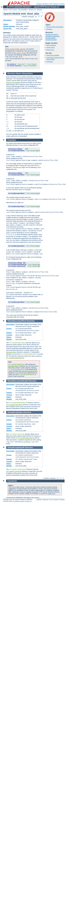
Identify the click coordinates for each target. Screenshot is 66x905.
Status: (5, 24)
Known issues (50, 47)
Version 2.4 (32, 9)
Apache (5, 9)
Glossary (56, 4)
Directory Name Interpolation (54, 27)
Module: (9, 339)
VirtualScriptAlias (51, 38)
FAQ (51, 4)
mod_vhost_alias (19, 53)
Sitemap (62, 4)
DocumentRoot (11, 352)
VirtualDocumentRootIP (52, 36)
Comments (49, 61)
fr (39, 16)
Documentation (22, 9)
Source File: (7, 28)
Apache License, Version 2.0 (23, 501)
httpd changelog (51, 45)
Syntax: (9, 328)
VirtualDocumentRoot (52, 34)
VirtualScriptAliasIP (51, 39)
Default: (9, 333)
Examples (49, 29)
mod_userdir (21, 49)
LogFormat (13, 315)
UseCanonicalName (52, 55)
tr (42, 16)
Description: (7, 20)
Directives (45, 4)
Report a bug (50, 50)
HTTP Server (13, 9)
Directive (31, 321)
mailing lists (51, 493)
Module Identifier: (9, 26)
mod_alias (10, 49)
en (36, 16)
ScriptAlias (26, 442)
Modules (39, 4)
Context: (9, 335)
